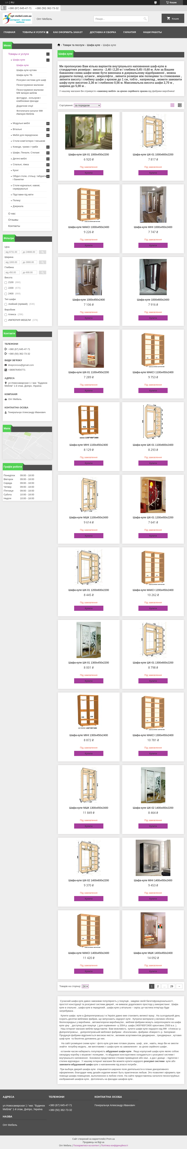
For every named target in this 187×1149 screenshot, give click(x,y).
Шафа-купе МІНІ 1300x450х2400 (89, 735)
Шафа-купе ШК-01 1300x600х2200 (153, 662)
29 (171, 986)
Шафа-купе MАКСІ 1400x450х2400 (88, 952)
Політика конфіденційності (114, 1145)
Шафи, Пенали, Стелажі (26, 152)
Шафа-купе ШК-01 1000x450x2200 (88, 154)
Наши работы (152, 32)
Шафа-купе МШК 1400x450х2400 (153, 952)
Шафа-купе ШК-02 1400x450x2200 (153, 807)
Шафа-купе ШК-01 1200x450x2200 (153, 517)
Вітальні (17, 129)
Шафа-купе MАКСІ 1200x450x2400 (153, 590)
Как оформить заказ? (68, 32)
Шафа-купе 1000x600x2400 (153, 299)
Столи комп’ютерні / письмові (29, 141)
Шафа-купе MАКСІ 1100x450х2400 (153, 372)
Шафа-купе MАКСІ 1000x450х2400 (88, 227)
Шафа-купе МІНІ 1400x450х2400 (153, 880)
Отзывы (13, 219)
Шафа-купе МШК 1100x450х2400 (88, 517)
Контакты (14, 225)
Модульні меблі (21, 123)
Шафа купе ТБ (24, 75)
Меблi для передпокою (25, 135)
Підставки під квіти (23, 194)
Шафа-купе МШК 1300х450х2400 (88, 807)
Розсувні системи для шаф (31, 80)
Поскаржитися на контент (86, 1145)
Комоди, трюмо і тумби (25, 146)
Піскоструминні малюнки (29, 85)
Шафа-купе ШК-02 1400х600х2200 (88, 880)
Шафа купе (93, 45)
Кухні (15, 170)
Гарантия (129, 32)
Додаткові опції (24, 106)
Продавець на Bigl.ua (93, 1142)
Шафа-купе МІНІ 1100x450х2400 (89, 444)
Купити (89, 172)
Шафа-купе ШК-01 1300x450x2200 (88, 662)
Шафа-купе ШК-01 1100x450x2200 (88, 372)
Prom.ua (110, 1139)
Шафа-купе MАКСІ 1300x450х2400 (153, 735)
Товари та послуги (73, 45)
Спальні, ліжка (21, 164)
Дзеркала (18, 206)
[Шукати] (145, 19)
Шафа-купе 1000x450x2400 (88, 299)
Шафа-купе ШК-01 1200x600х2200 (88, 590)
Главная (9, 32)
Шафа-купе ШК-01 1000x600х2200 (153, 154)
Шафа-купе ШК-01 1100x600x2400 (153, 444)
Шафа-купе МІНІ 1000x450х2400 (153, 227)
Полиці (16, 200)
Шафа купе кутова (26, 70)
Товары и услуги (33, 32)
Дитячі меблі (20, 158)
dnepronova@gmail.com (21, 365)
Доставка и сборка (103, 32)
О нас (12, 213)
